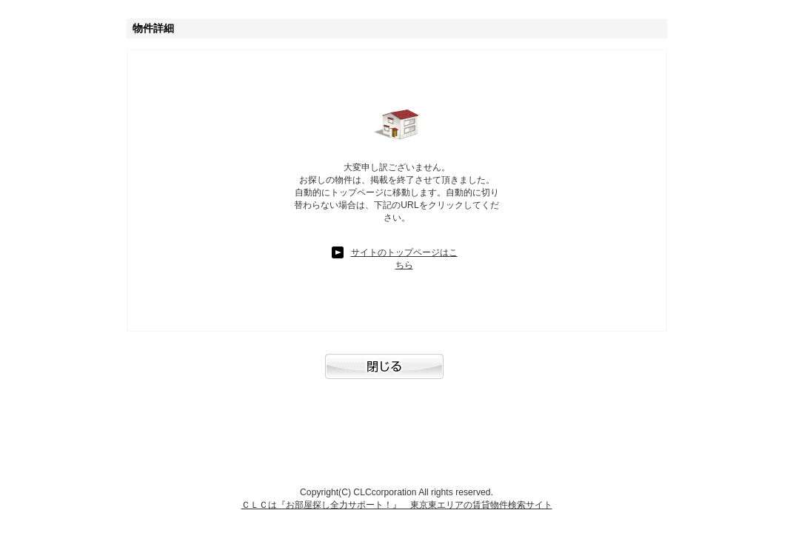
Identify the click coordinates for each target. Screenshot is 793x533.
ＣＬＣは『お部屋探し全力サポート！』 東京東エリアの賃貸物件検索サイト (396, 505)
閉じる (397, 374)
